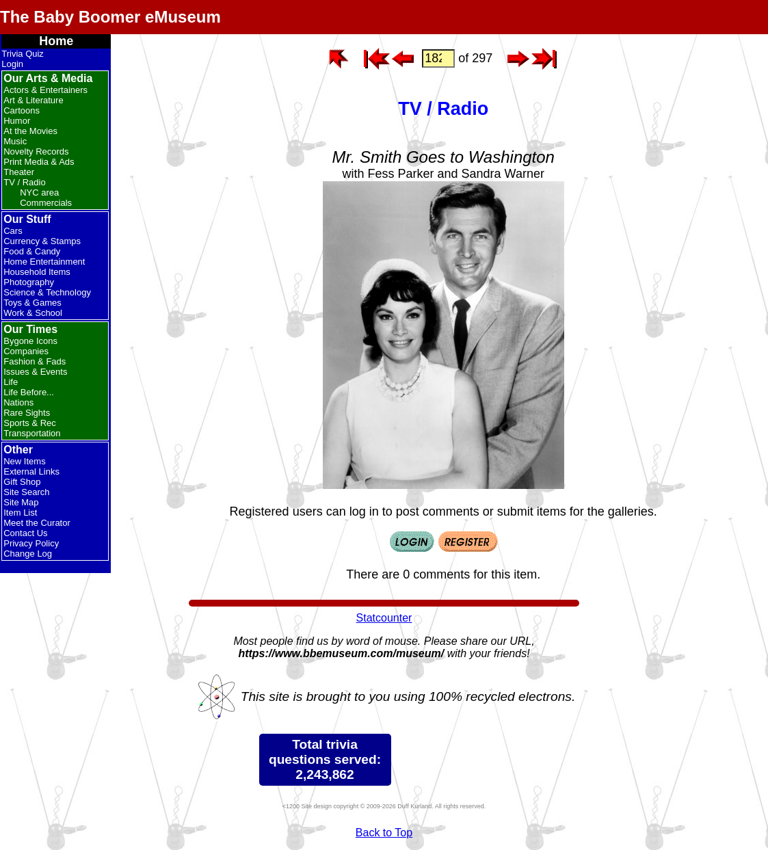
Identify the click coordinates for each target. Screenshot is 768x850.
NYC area (39, 192)
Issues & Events (35, 372)
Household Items (36, 272)
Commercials (46, 203)
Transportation (31, 433)
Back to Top (384, 832)
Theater (18, 172)
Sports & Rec (29, 423)
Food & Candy (31, 251)
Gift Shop (21, 482)
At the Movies (30, 131)
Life (10, 382)
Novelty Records (35, 151)
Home (56, 41)
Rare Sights (26, 413)
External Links (31, 471)
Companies (26, 351)
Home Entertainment (44, 261)
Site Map (20, 502)
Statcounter (384, 618)
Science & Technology (47, 292)
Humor (16, 121)
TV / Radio (24, 182)
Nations (18, 402)
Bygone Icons (30, 341)
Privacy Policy (31, 543)
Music (15, 141)
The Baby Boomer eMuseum (110, 17)
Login (12, 64)
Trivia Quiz (22, 54)
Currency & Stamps (42, 241)
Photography (28, 282)
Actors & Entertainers (45, 90)
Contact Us (25, 533)
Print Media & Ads (38, 162)
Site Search (26, 492)
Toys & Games (32, 302)
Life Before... (28, 392)
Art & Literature (33, 100)
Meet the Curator (36, 523)
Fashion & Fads (34, 361)
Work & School (32, 313)
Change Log (27, 553)
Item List (20, 512)
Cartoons (21, 110)
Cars (12, 231)
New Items (24, 461)
